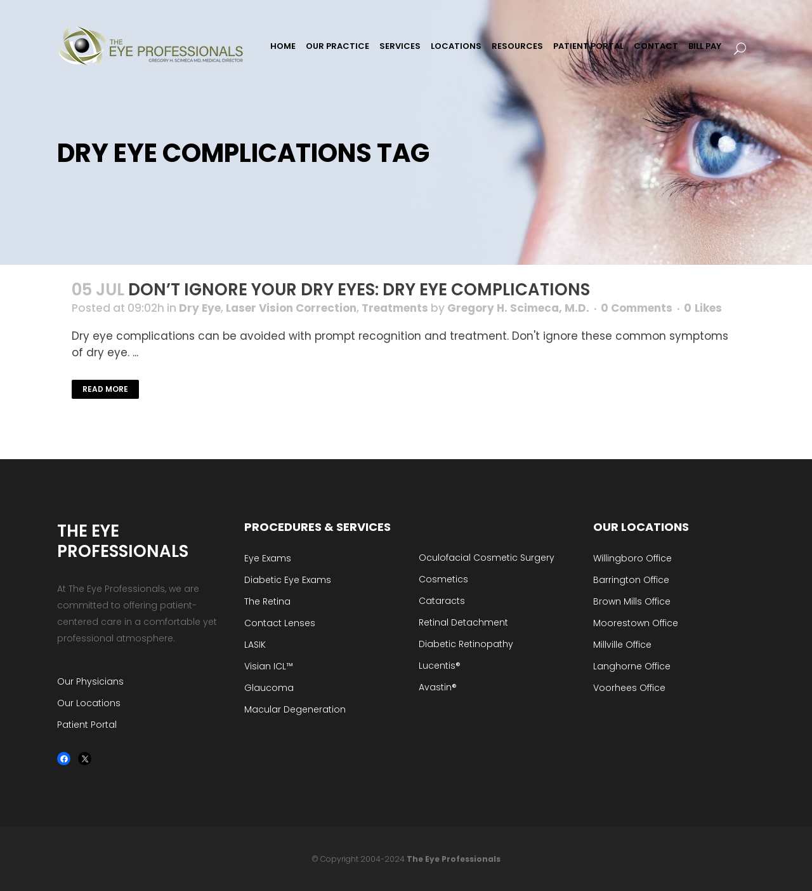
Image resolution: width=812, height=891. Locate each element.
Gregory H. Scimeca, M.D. (518, 308)
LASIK (255, 644)
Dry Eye (200, 308)
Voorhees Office (629, 687)
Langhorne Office (632, 666)
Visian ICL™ (268, 666)
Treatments (395, 308)
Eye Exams (267, 558)
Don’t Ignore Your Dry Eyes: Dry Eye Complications (359, 289)
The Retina (267, 601)
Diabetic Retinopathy (466, 644)
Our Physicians (90, 681)
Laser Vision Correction (291, 308)
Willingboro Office (632, 558)
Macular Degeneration (295, 709)
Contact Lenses (279, 623)
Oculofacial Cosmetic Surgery (486, 557)
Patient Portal (87, 724)
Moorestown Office (635, 623)
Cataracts (442, 600)
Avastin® (438, 687)
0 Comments (636, 308)
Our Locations (89, 703)
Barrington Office (631, 579)
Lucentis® (440, 665)
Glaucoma (269, 687)
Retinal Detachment (463, 622)
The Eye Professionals (454, 859)
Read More (105, 389)
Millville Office (622, 644)
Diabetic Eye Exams (287, 579)
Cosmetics (443, 579)
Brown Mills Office (632, 601)
